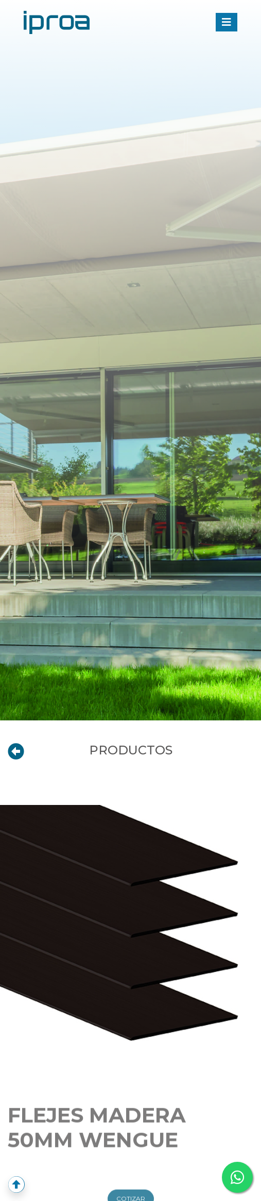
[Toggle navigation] (226, 22)
